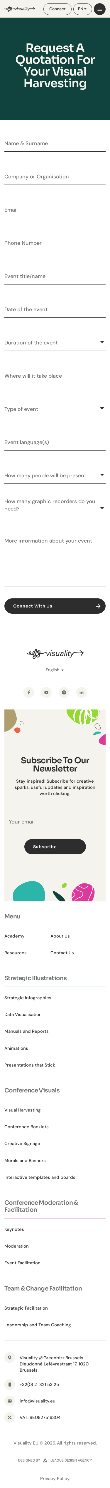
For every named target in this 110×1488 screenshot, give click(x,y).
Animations (16, 1048)
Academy (14, 936)
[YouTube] (46, 692)
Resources (15, 953)
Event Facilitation (22, 1263)
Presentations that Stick (29, 1065)
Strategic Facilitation (26, 1308)
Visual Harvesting (22, 1110)
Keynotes (14, 1229)
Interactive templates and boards (39, 1177)
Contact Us (62, 953)
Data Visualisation (23, 1014)
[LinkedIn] (81, 692)
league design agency (71, 1460)
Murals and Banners (25, 1161)
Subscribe (57, 846)
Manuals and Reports (26, 1031)
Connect (57, 8)
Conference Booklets (26, 1127)
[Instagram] (64, 692)
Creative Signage (22, 1143)
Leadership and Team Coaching (37, 1325)
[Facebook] (28, 692)
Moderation (16, 1246)
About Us (60, 936)
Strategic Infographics (27, 998)
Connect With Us (57, 606)
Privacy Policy (55, 1479)
